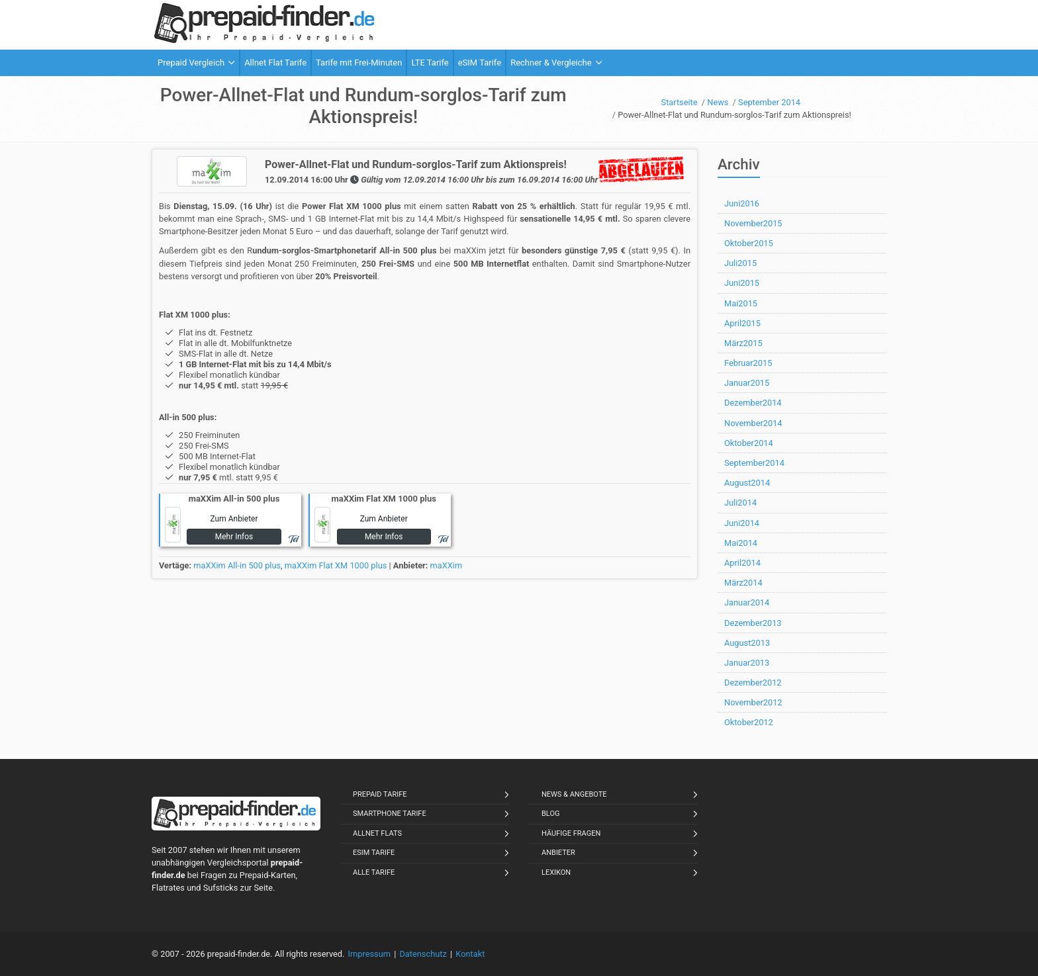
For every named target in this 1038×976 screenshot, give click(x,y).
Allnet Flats (377, 833)
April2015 (742, 323)
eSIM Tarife (374, 852)
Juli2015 (740, 263)
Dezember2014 (753, 403)
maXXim (446, 565)
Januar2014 (746, 602)
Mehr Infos (234, 536)
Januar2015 (746, 383)
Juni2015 (741, 283)
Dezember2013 (753, 623)
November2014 (753, 423)
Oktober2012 (748, 722)
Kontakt (470, 954)
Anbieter (558, 852)
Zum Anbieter (234, 518)
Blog (551, 813)
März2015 (743, 343)
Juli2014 (740, 503)
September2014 (754, 463)
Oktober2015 (748, 243)
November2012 (753, 702)
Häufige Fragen (571, 833)
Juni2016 (741, 203)
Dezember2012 (753, 683)
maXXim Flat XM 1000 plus (336, 565)
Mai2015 (740, 303)
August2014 (747, 483)
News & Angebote (574, 794)
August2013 (747, 643)
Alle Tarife (374, 872)
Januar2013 (746, 663)
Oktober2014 (748, 443)
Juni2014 (741, 523)
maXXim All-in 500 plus (237, 565)
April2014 (742, 563)
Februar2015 (748, 363)
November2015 (753, 223)
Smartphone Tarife (389, 813)
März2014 (743, 583)
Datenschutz (422, 954)
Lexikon (556, 872)
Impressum (369, 954)
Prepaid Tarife (380, 794)
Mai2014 (740, 543)
